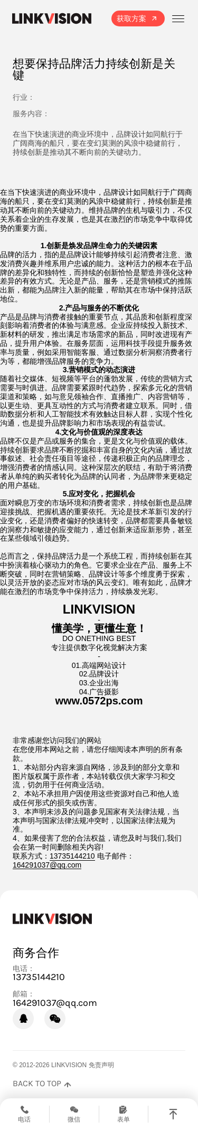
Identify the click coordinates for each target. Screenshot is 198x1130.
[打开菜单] (178, 18)
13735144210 (72, 856)
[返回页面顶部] (42, 1083)
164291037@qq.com (47, 865)
